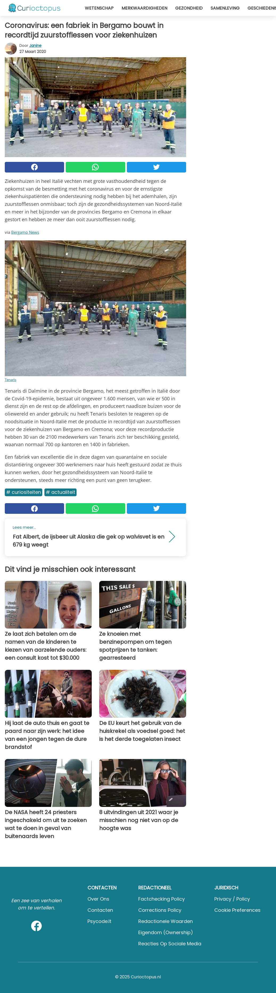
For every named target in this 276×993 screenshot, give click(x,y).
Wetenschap (99, 8)
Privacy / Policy (232, 899)
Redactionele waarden (165, 921)
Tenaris (10, 379)
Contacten (100, 910)
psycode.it (99, 921)
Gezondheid (189, 8)
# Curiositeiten (23, 492)
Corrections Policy (159, 910)
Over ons (98, 899)
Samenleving (225, 8)
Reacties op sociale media (169, 943)
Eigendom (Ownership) (165, 932)
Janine (35, 45)
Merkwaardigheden (144, 8)
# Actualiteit (60, 492)
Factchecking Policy (161, 899)
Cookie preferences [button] (237, 910)
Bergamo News (25, 232)
